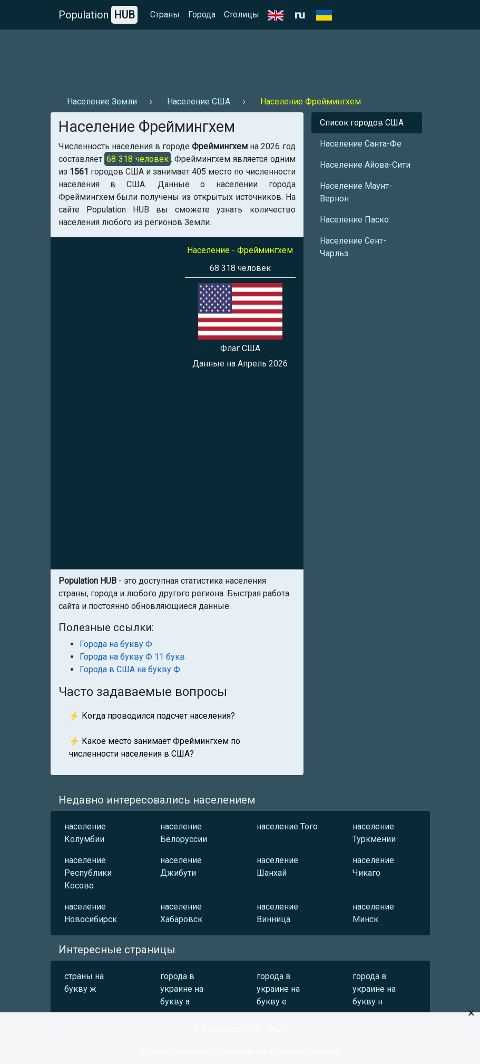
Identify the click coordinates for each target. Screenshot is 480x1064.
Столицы (241, 14)
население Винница (277, 913)
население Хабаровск (181, 913)
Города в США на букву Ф (130, 669)
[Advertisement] (240, 58)
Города (201, 14)
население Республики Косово (88, 873)
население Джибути (181, 866)
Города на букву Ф (116, 644)
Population (98, 15)
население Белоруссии (183, 832)
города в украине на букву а (181, 989)
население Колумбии (85, 832)
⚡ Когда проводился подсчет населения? (152, 716)
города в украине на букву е (278, 989)
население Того (287, 826)
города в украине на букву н (374, 989)
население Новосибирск (90, 913)
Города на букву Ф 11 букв (132, 657)
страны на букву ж (84, 982)
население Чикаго (373, 866)
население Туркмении (374, 832)
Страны (165, 14)
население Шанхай (277, 866)
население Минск (373, 913)
